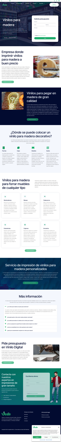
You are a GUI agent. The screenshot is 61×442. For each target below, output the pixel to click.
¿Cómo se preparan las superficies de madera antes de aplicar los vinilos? (22, 326)
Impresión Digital (20, 3)
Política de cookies (42, 439)
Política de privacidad (49, 439)
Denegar (46, 437)
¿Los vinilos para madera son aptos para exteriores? (17, 309)
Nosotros (12, 3)
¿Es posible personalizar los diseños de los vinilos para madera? (20, 323)
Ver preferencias (55, 437)
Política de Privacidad (42, 35)
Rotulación (28, 3)
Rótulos (29, 6)
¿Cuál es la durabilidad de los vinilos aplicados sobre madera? (19, 329)
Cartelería (35, 3)
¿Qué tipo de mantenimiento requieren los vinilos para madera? (20, 333)
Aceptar (37, 437)
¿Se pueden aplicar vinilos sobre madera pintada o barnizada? (19, 319)
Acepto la (40, 35)
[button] (58, 427)
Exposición (42, 3)
